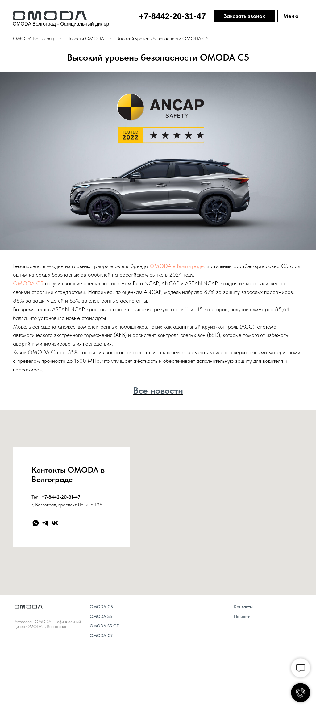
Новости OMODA (85, 38)
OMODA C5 (28, 283)
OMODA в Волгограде (177, 266)
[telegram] (45, 523)
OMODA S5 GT (104, 625)
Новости (242, 616)
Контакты (243, 606)
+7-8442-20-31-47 (60, 497)
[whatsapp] (36, 523)
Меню (290, 16)
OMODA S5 (101, 616)
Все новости (158, 390)
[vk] (55, 523)
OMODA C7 (101, 635)
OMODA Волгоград (33, 38)
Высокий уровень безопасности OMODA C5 (162, 38)
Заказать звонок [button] (244, 16)
